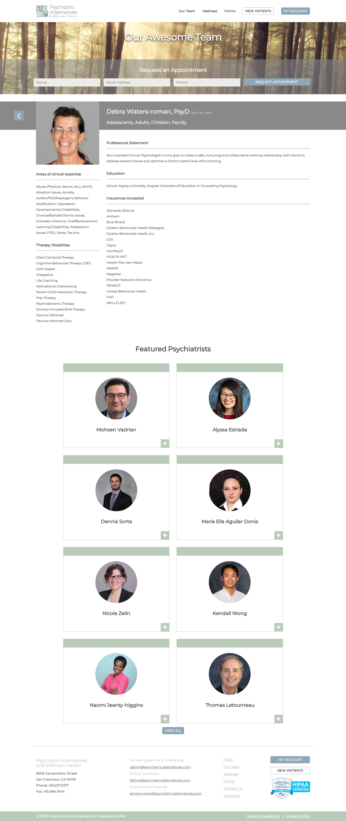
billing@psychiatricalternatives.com (160, 780)
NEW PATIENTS (258, 11)
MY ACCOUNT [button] (290, 760)
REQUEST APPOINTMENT (276, 82)
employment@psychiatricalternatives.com (166, 793)
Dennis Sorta (116, 521)
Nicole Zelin (116, 613)
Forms (229, 11)
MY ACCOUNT (295, 11)
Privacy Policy (298, 816)
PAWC (56, 11)
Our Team (187, 11)
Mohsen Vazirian (116, 430)
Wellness (209, 11)
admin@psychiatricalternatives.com (160, 767)
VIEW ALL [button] (173, 730)
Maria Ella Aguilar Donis (229, 521)
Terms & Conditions (263, 816)
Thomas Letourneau (229, 705)
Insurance (231, 796)
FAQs (228, 760)
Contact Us (232, 788)
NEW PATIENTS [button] (290, 770)
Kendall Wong (230, 613)
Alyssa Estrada (230, 430)
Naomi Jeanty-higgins (116, 705)
